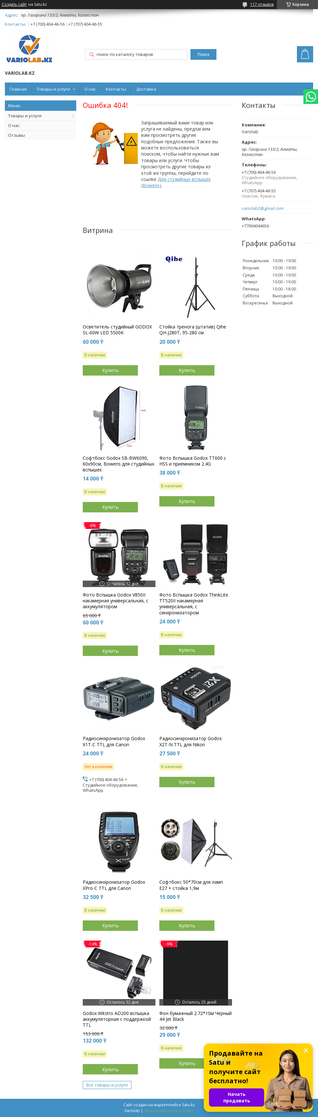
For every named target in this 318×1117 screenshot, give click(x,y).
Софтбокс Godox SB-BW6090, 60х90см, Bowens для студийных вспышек (118, 464)
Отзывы (16, 135)
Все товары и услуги (107, 1085)
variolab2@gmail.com (263, 208)
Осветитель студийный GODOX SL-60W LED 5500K (117, 330)
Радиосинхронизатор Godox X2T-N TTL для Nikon (190, 741)
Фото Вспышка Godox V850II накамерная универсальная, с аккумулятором (115, 601)
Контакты (116, 89)
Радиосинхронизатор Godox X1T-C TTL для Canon (114, 741)
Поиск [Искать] (203, 54)
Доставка (146, 89)
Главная (18, 89)
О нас (90, 89)
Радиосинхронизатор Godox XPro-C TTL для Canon (114, 885)
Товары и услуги (53, 89)
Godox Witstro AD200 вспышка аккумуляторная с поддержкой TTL (117, 1019)
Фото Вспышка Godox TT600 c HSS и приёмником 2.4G (192, 461)
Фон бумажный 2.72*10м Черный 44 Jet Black (195, 1016)
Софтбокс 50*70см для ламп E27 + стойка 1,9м (191, 885)
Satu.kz (188, 1105)
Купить (110, 370)
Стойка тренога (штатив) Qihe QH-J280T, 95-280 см (192, 330)
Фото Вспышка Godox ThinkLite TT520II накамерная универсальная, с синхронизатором (193, 604)
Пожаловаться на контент (169, 1110)
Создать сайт (14, 4)
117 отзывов (262, 4)
